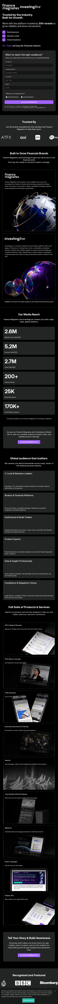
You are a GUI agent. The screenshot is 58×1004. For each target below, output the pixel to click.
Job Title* (8, 77)
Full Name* (8, 62)
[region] (29, 996)
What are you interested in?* (15, 94)
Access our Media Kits (29, 955)
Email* (7, 84)
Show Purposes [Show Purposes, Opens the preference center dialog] (28, 1000)
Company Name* (10, 69)
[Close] (55, 991)
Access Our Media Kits (29, 442)
